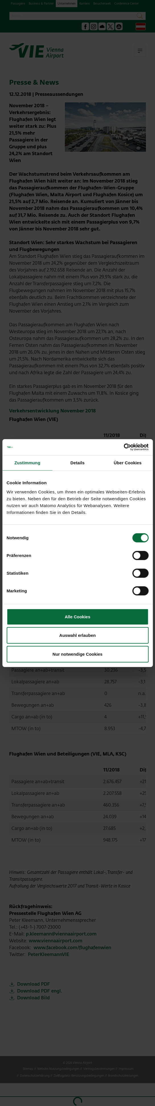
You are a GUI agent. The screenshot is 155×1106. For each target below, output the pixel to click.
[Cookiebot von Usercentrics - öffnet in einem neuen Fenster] (123, 447)
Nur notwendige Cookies (78, 653)
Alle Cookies (77, 616)
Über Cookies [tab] (128, 462)
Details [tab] (78, 462)
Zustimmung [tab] (27, 462)
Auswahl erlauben (77, 635)
